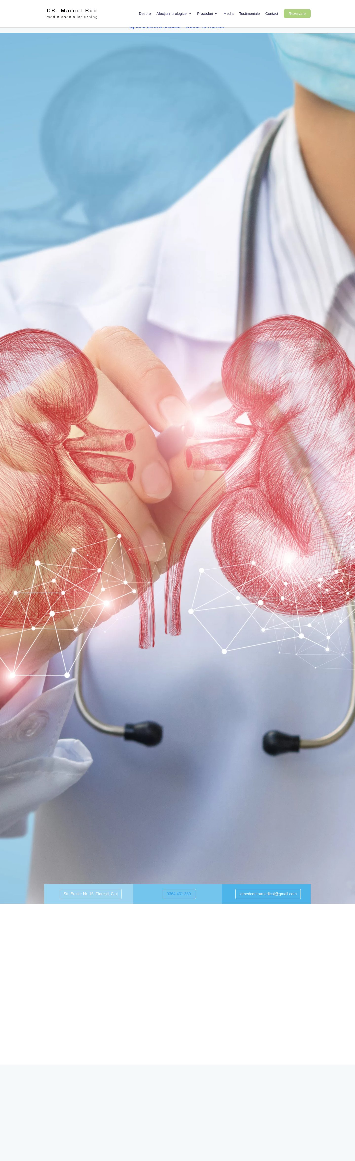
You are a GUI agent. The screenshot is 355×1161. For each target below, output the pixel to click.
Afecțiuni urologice (171, 14)
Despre (145, 14)
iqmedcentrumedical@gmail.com (268, 894)
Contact (271, 14)
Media (229, 14)
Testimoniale (249, 14)
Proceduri (205, 14)
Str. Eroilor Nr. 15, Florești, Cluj (91, 894)
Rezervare (297, 14)
